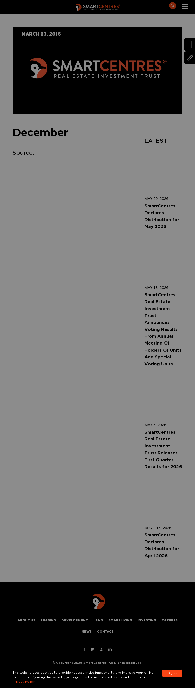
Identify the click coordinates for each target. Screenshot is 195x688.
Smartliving (120, 620)
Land (98, 620)
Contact (105, 631)
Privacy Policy (23, 681)
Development (74, 620)
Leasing (48, 620)
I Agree (172, 673)
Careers (170, 620)
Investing (147, 620)
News (87, 631)
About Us (26, 620)
